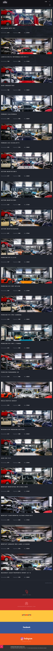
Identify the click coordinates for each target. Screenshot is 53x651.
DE (49, 1)
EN (46, 1)
